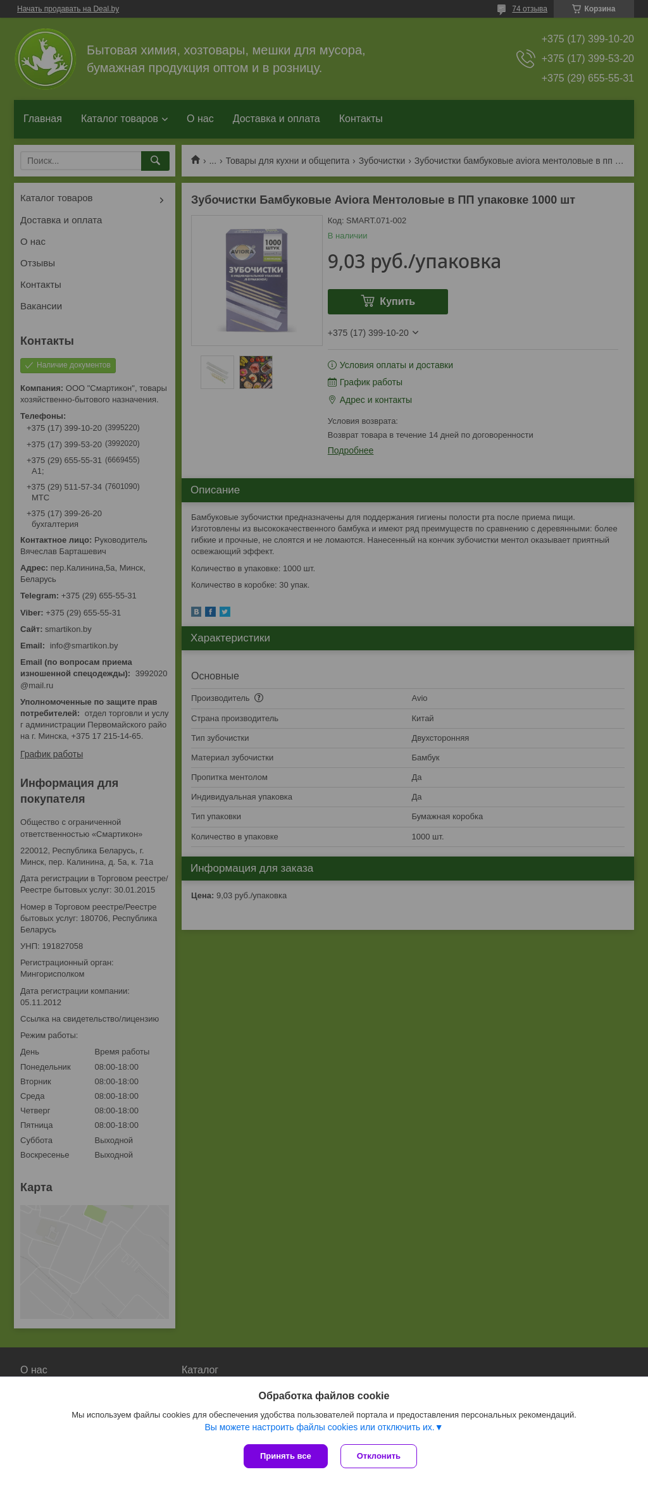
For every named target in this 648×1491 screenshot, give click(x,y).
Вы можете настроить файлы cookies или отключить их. (319, 1427)
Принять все (285, 1456)
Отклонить (379, 1456)
